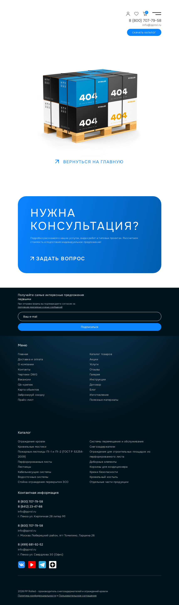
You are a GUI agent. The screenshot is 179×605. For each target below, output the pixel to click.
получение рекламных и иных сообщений (40, 307)
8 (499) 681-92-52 (30, 544)
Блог (93, 389)
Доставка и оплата (30, 359)
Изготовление (99, 395)
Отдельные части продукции (109, 482)
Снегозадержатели (102, 446)
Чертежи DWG (27, 374)
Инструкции (98, 379)
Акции (94, 359)
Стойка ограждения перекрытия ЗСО (43, 482)
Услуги (94, 364)
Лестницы (24, 467)
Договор (95, 384)
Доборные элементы (103, 462)
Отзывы (95, 369)
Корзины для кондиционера (109, 467)
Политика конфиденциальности (37, 595)
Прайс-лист (26, 400)
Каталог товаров (101, 354)
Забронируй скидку (31, 395)
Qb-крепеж (25, 384)
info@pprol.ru (151, 25)
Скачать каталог (144, 32)
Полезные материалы (104, 400)
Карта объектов (28, 389)
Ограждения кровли (31, 441)
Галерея (95, 374)
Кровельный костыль (104, 477)
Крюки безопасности (104, 472)
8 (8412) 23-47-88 (30, 506)
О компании (26, 364)
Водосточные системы (33, 477)
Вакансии (24, 379)
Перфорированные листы (35, 462)
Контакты (24, 369)
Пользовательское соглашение (78, 595)
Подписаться (89, 327)
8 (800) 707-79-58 (145, 20)
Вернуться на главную (89, 161)
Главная (23, 354)
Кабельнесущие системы (34, 472)
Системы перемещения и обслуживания (117, 441)
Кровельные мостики (32, 446)
